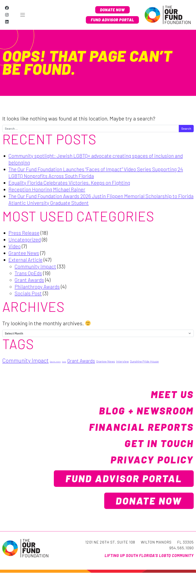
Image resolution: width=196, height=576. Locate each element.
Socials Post (29, 293)
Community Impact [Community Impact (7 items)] (25, 360)
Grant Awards (30, 279)
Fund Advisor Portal (110, 20)
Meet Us (170, 394)
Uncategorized (25, 239)
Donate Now (110, 9)
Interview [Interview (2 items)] (122, 361)
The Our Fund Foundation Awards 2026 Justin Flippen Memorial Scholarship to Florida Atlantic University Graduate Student (98, 199)
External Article (26, 259)
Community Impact (37, 266)
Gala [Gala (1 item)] (64, 362)
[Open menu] (46, 15)
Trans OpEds (29, 273)
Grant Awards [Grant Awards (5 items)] (81, 361)
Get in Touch (156, 443)
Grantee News (24, 253)
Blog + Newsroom (142, 410)
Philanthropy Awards (38, 286)
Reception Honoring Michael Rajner (48, 189)
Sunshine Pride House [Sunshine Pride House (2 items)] (144, 361)
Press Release (24, 232)
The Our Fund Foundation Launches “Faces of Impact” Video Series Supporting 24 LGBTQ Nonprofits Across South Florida (98, 172)
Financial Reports (136, 427)
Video (14, 246)
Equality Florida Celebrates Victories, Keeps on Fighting (72, 182)
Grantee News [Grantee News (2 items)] (105, 361)
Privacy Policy (148, 459)
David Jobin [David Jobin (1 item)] (55, 362)
